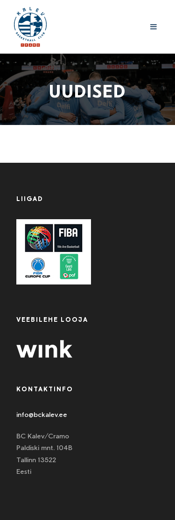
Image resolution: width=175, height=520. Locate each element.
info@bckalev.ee (41, 414)
